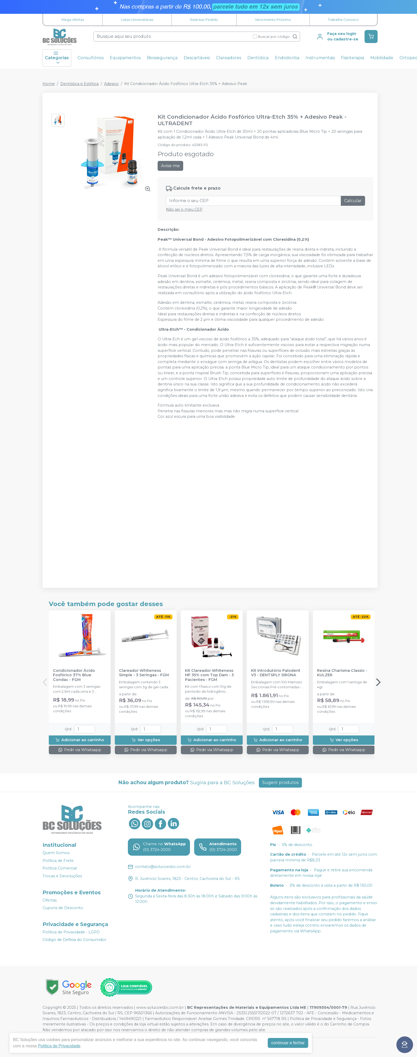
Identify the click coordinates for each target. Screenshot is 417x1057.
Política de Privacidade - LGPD (71, 932)
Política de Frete (58, 860)
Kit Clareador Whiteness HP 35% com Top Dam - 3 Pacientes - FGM (209, 675)
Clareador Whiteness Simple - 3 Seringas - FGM (144, 672)
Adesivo (111, 83)
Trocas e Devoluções (62, 876)
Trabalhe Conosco (343, 20)
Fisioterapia (352, 57)
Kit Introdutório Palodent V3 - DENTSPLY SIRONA (275, 672)
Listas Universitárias (137, 20)
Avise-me (170, 165)
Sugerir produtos (280, 782)
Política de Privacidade (59, 1046)
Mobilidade (381, 57)
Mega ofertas (73, 20)
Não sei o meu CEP (184, 209)
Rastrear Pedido (204, 20)
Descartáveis (197, 57)
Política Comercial (60, 868)
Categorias (57, 58)
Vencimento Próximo (273, 20)
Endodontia (287, 57)
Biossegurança (162, 57)
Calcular (353, 200)
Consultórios (91, 57)
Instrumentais (320, 57)
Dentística (258, 57)
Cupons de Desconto (63, 907)
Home (49, 83)
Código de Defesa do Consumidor (74, 940)
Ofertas (50, 900)
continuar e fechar (288, 1043)
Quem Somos (56, 852)
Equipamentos (125, 57)
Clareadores (228, 57)
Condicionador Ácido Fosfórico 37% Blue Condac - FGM (74, 675)
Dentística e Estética (79, 83)
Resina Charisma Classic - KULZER (342, 672)
